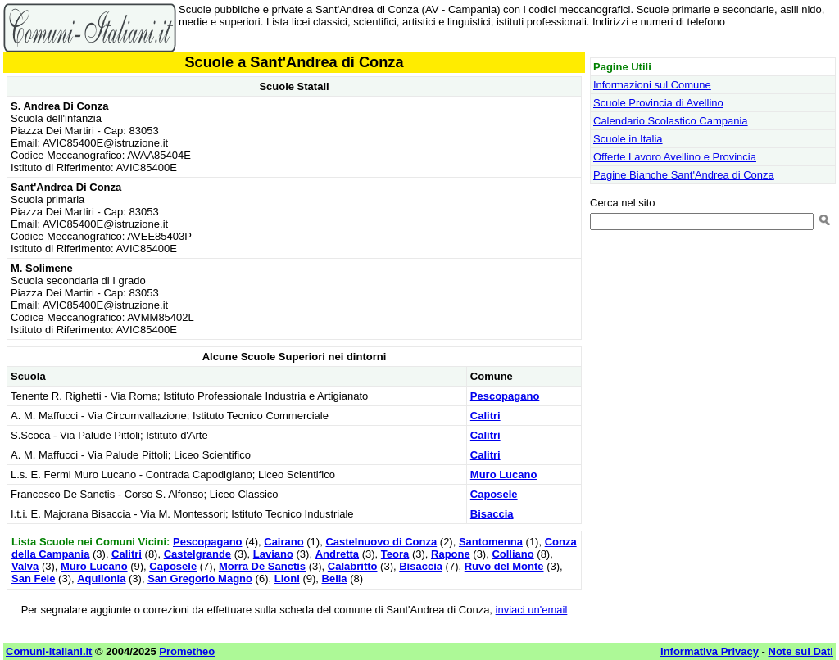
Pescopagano (505, 396)
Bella (334, 578)
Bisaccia (492, 514)
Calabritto (353, 566)
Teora (395, 554)
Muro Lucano (503, 474)
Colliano (512, 554)
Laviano (273, 554)
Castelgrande (197, 554)
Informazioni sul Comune (652, 85)
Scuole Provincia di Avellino (658, 103)
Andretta (337, 554)
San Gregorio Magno (199, 578)
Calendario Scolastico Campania (670, 121)
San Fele (33, 578)
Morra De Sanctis (262, 566)
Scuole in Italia (628, 139)
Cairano (283, 542)
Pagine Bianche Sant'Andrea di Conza (683, 175)
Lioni (287, 578)
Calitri (485, 415)
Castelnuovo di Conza (381, 542)
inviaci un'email (532, 609)
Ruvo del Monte (504, 566)
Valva (25, 566)
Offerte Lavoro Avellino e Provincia (674, 157)
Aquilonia (101, 578)
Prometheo (187, 651)
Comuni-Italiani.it (49, 651)
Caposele (494, 494)
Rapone (450, 554)
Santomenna (491, 542)
